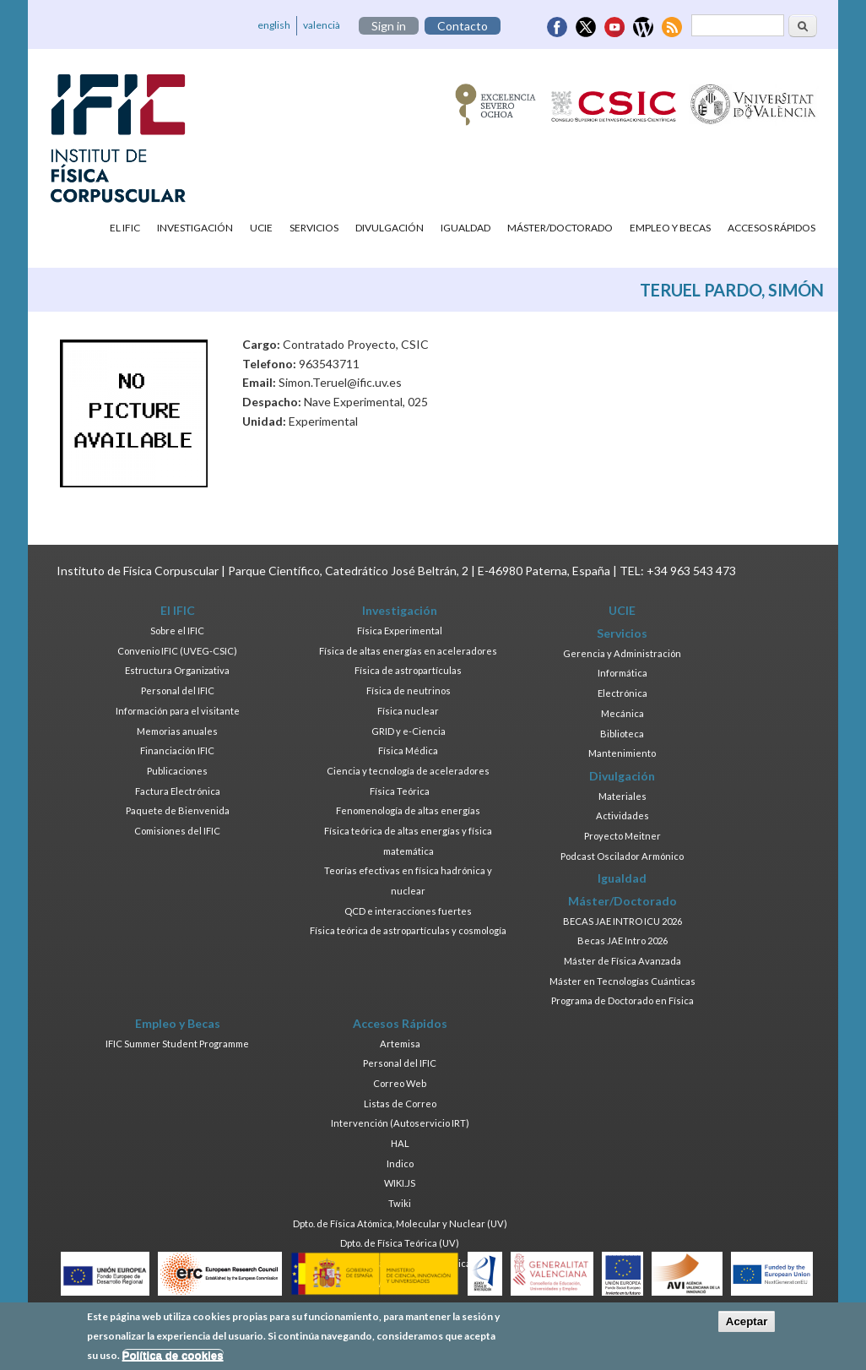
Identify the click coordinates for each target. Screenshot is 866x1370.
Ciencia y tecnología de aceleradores (408, 770)
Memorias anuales (177, 731)
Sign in (388, 26)
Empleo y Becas (670, 227)
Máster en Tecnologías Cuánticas (622, 981)
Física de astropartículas (408, 670)
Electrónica (622, 693)
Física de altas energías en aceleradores (408, 650)
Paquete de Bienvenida (178, 810)
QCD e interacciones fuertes (408, 910)
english (273, 25)
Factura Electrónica (177, 791)
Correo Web (399, 1083)
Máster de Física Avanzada (622, 960)
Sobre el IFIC (177, 630)
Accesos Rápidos (771, 227)
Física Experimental (399, 630)
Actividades (622, 815)
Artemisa (400, 1043)
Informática (622, 672)
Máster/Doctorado (560, 227)
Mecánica (622, 713)
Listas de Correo (400, 1103)
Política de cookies (173, 1356)
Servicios (314, 227)
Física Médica (408, 750)
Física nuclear (408, 710)
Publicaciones (177, 770)
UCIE (261, 227)
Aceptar (747, 1322)
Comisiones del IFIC (177, 830)
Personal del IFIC (177, 690)
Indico (400, 1163)
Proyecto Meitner (622, 835)
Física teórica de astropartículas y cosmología (408, 930)
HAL (400, 1143)
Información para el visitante (178, 710)
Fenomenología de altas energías (408, 810)
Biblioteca (622, 733)
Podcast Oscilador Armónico (622, 856)
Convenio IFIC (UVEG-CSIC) (177, 650)
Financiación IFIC (177, 750)
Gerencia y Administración (622, 653)
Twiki (399, 1203)
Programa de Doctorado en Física (622, 1000)
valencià (321, 25)
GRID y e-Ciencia (408, 731)
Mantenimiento (622, 753)
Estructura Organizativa (177, 670)
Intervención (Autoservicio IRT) (400, 1122)
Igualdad (465, 227)
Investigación (195, 227)
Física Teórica (400, 791)
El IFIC (125, 227)
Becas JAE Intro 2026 (622, 940)
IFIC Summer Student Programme (177, 1043)
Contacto (462, 26)
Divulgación (389, 227)
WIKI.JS (399, 1182)
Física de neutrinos (408, 690)
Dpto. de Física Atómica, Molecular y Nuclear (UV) (400, 1223)
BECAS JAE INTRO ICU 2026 (622, 921)
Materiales (622, 796)
